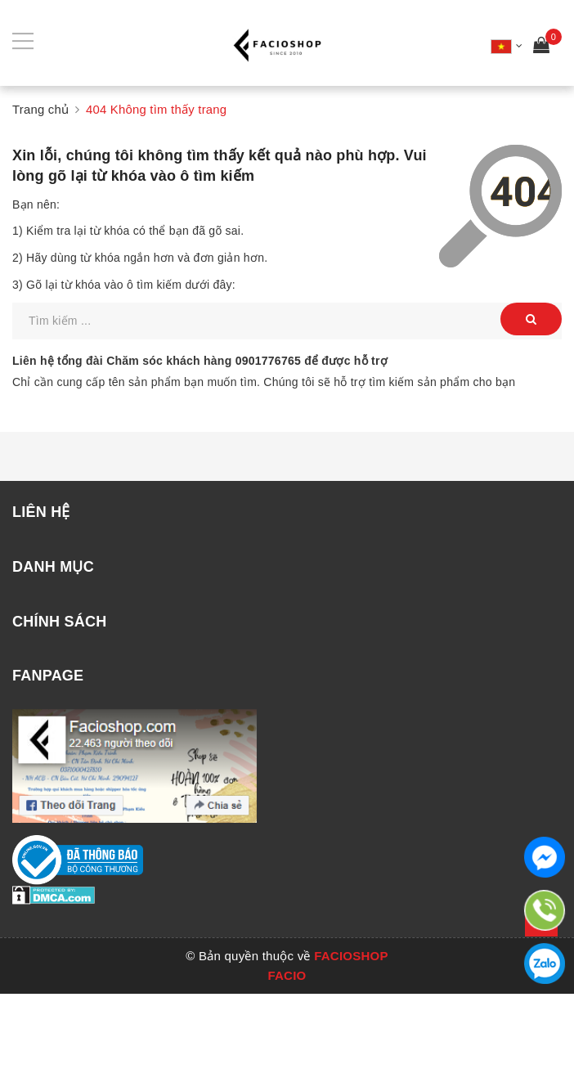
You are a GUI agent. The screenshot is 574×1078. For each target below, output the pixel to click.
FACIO (286, 975)
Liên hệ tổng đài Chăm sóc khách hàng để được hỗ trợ (200, 360)
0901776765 (268, 360)
